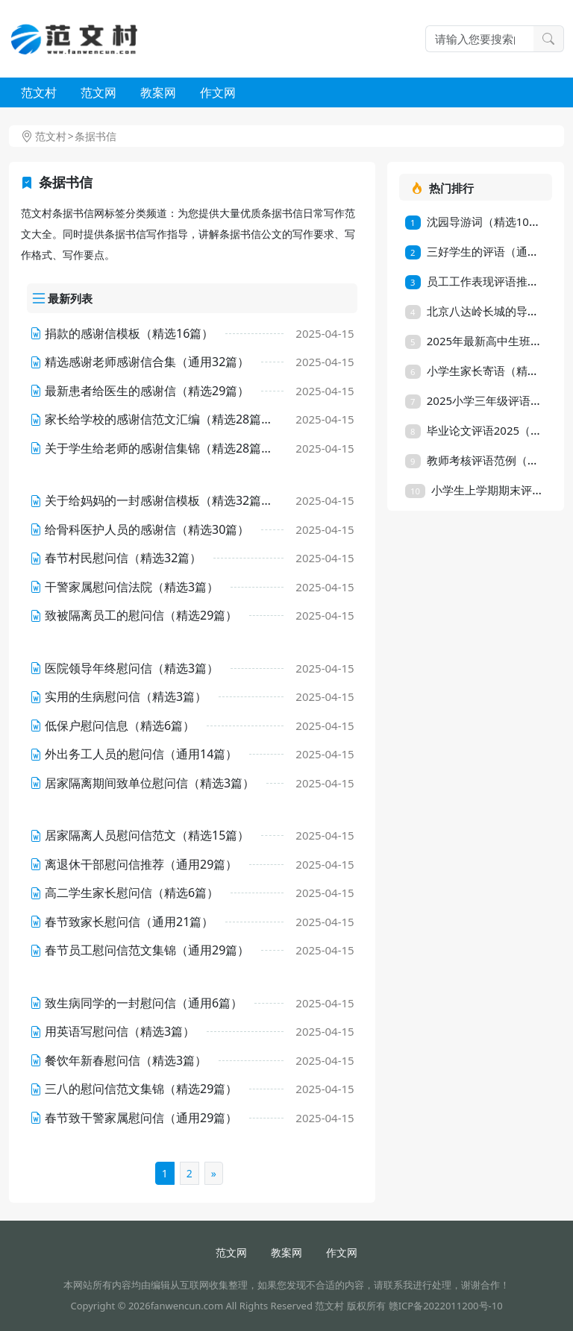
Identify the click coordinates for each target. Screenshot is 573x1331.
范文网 (98, 92)
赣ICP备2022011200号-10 (446, 1305)
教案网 (158, 92)
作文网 (218, 92)
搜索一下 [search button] (548, 39)
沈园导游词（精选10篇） (478, 221)
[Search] (479, 39)
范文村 (39, 92)
